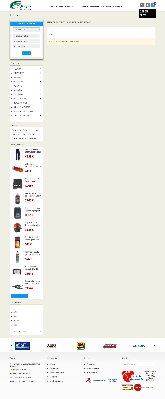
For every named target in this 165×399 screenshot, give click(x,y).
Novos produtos (93, 368)
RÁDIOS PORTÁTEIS (20, 103)
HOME (51, 6)
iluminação (31, 134)
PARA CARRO (94, 6)
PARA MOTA (83, 6)
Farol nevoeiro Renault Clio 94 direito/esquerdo (32, 269)
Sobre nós (53, 377)
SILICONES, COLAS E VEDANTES (24, 111)
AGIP (15, 316)
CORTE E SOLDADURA (21, 116)
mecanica (22, 138)
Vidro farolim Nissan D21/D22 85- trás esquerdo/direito (33, 167)
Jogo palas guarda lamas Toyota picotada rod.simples (32, 182)
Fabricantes (16, 302)
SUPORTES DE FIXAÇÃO (22, 107)
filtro (14, 130)
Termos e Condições (57, 373)
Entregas (53, 364)
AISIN (15, 325)
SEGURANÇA (117, 6)
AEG (15, 312)
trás (19, 130)
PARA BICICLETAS (20, 99)
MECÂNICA (59, 6)
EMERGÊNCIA (18, 94)
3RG (15, 308)
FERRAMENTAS (71, 6)
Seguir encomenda (56, 381)
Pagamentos (54, 368)
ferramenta (27, 130)
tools (23, 134)
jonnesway (32, 138)
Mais (51, 34)
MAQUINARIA (106, 6)
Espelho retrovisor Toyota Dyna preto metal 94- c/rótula (33, 210)
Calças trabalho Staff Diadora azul (33, 150)
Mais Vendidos (17, 145)
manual (36, 130)
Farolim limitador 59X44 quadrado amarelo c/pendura (33, 239)
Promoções (91, 364)
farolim (14, 138)
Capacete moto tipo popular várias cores (33, 225)
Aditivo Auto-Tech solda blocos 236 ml (33, 194)
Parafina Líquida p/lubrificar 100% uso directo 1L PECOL (32, 255)
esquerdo (15, 134)
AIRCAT (16, 321)
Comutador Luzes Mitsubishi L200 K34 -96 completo (32, 283)
